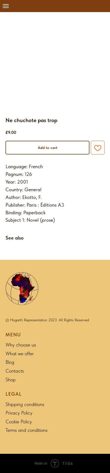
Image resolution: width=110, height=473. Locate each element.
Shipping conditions (24, 404)
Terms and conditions (26, 430)
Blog (9, 362)
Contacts (14, 371)
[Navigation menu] (6, 6)
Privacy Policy (18, 413)
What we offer (19, 353)
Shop (10, 379)
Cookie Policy (18, 421)
